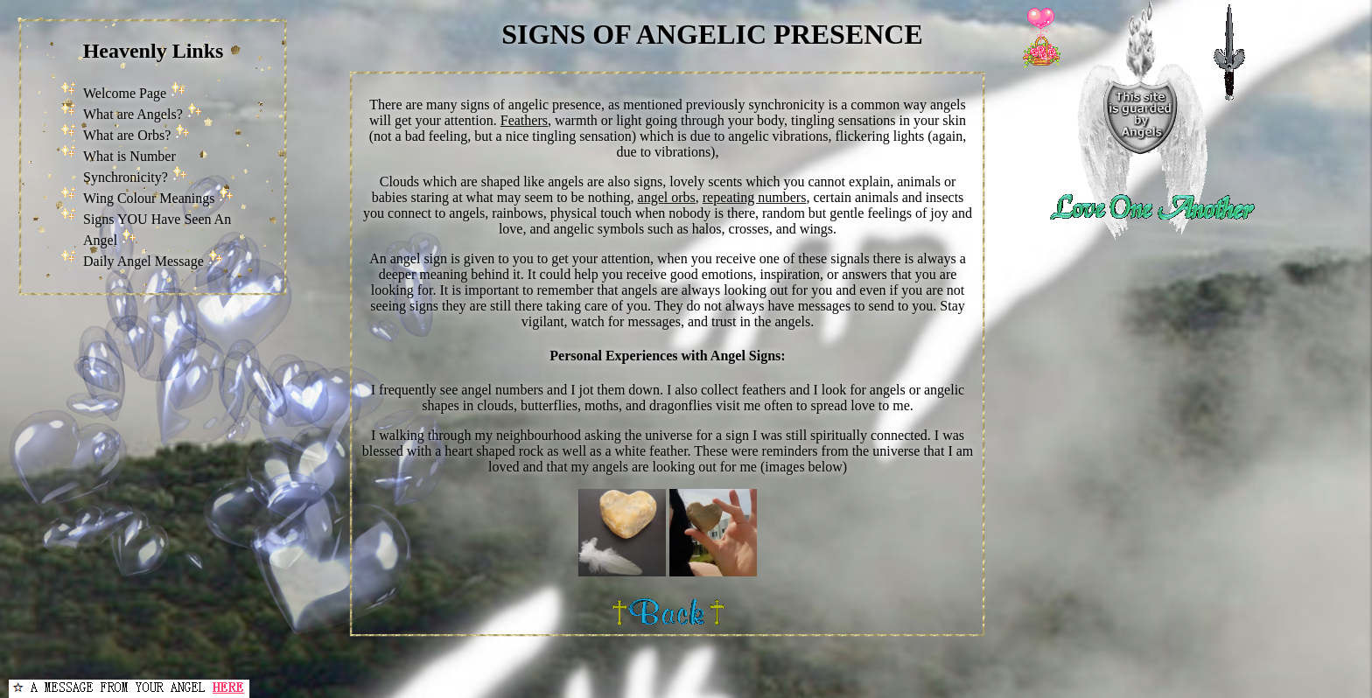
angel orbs (667, 197)
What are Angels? (133, 114)
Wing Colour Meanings (148, 198)
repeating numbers (755, 197)
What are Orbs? (127, 135)
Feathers (524, 120)
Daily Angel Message (143, 261)
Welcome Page (124, 93)
